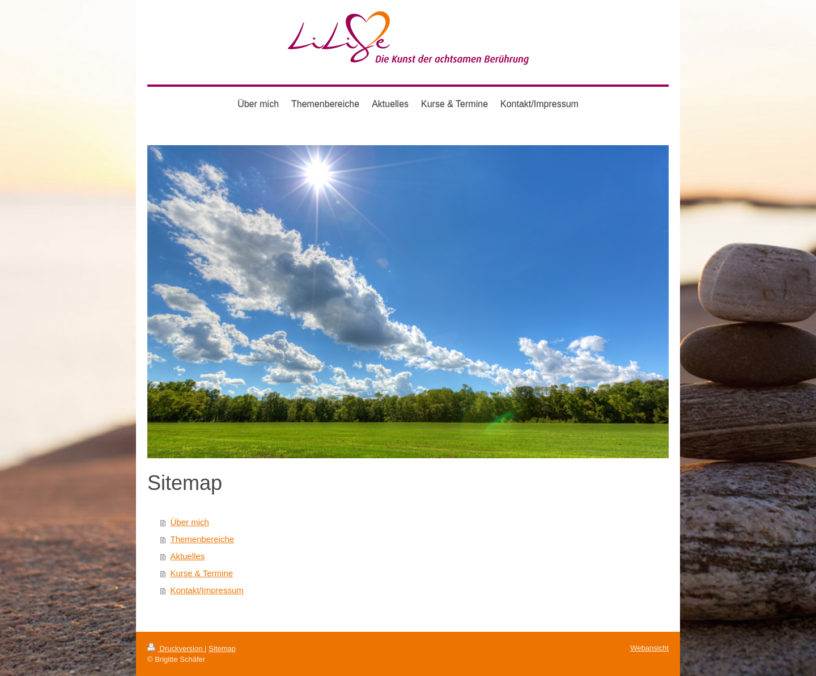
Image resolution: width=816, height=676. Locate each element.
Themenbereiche (203, 539)
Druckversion (176, 648)
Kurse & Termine (202, 573)
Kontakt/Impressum (207, 590)
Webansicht (649, 648)
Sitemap (222, 648)
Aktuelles (188, 556)
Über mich (190, 522)
